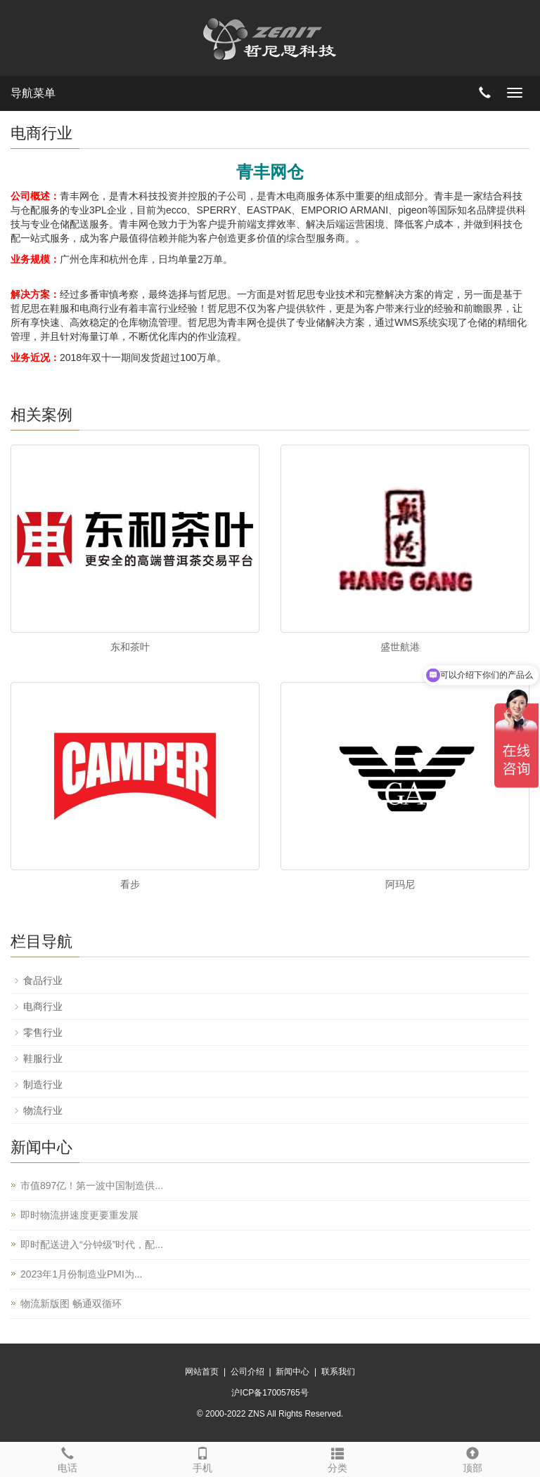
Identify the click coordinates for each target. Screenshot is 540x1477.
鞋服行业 (43, 1058)
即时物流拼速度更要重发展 (79, 1215)
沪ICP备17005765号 (269, 1393)
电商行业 (43, 1006)
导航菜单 (33, 93)
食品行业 (43, 980)
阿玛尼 (400, 884)
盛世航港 (400, 646)
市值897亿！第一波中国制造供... (91, 1185)
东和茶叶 (130, 646)
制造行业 (43, 1084)
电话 (67, 1458)
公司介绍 (247, 1372)
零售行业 (43, 1032)
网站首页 (202, 1372)
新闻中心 (292, 1372)
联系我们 (338, 1372)
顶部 (472, 1458)
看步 (130, 884)
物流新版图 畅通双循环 (71, 1303)
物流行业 (43, 1110)
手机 (202, 1458)
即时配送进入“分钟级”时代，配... (91, 1244)
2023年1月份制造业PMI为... (81, 1274)
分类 (337, 1458)
